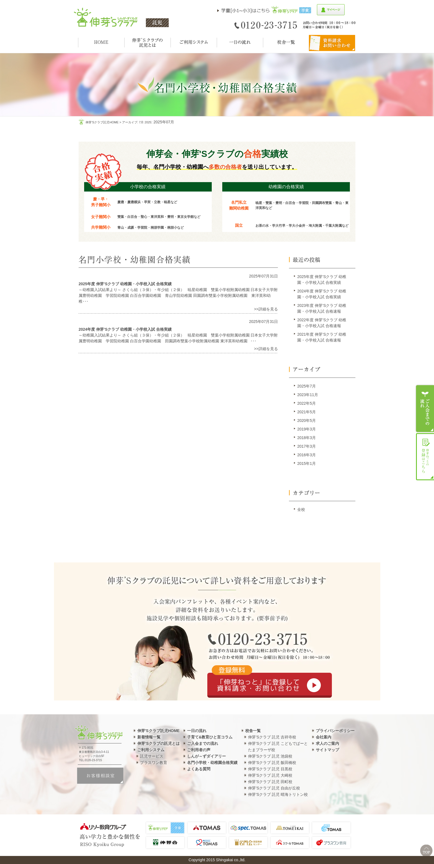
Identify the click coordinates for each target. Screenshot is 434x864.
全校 (301, 509)
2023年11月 (307, 395)
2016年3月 (306, 455)
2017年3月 (306, 446)
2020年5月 (306, 420)
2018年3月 (306, 437)
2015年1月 (306, 463)
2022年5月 (306, 403)
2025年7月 (306, 386)
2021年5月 (306, 412)
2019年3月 (306, 429)
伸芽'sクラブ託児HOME (102, 122)
